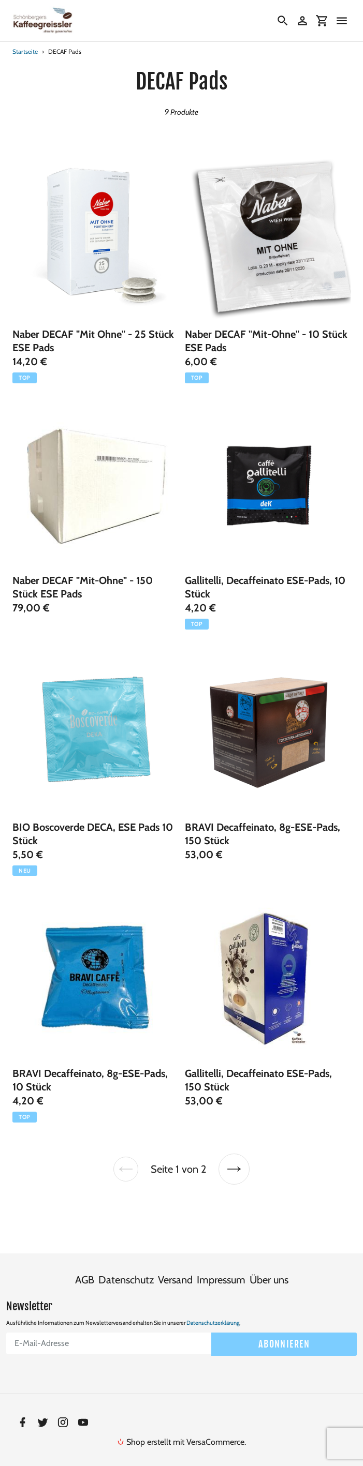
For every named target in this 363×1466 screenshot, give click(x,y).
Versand (175, 1266)
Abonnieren (284, 1330)
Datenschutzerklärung (212, 1309)
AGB (84, 1266)
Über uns (269, 1266)
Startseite (25, 51)
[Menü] (342, 21)
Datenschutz (126, 1266)
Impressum (221, 1266)
